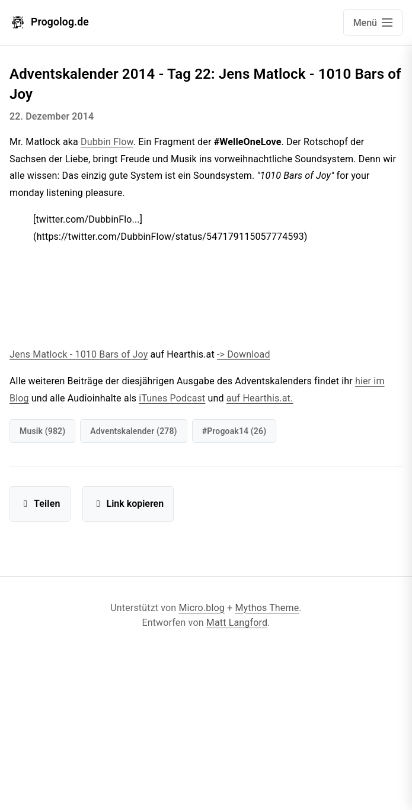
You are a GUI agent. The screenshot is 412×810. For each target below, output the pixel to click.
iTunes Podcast (172, 398)
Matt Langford (236, 622)
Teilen (40, 503)
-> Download (243, 354)
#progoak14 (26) (234, 431)
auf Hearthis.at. (259, 398)
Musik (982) (42, 431)
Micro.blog (201, 607)
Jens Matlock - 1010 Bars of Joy (78, 354)
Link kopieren (128, 503)
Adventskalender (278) (133, 431)
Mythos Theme (267, 607)
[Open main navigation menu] (373, 22)
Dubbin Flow (107, 141)
